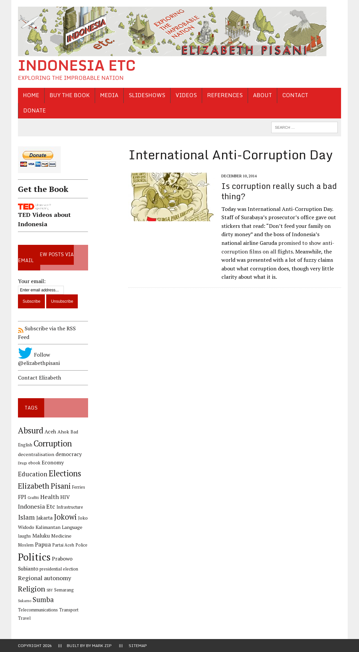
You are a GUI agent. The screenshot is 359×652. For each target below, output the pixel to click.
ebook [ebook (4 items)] (34, 463)
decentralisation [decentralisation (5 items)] (36, 454)
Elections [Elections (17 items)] (65, 473)
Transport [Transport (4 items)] (68, 610)
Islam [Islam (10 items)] (26, 517)
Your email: (32, 281)
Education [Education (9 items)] (32, 474)
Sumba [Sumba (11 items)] (43, 599)
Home (31, 95)
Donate (34, 110)
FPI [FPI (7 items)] (22, 497)
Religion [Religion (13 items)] (31, 588)
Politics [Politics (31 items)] (34, 557)
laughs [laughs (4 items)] (24, 536)
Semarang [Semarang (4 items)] (64, 590)
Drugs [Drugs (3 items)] (22, 463)
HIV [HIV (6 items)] (65, 497)
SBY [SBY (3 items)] (50, 590)
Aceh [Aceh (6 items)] (50, 431)
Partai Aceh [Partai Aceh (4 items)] (63, 545)
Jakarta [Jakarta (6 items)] (44, 517)
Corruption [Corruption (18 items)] (53, 443)
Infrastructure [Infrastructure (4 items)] (70, 507)
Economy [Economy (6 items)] (53, 462)
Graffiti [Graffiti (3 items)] (33, 497)
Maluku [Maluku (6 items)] (41, 535)
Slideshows (147, 95)
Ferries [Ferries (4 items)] (78, 487)
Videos (186, 95)
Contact (295, 95)
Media (109, 95)
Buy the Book (70, 95)
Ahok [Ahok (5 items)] (63, 431)
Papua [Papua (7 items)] (43, 544)
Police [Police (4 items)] (81, 545)
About (262, 95)
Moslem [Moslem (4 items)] (26, 545)
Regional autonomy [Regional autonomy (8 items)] (44, 578)
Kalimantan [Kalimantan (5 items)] (48, 527)
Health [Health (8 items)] (49, 497)
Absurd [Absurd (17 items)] (30, 430)
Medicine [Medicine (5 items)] (61, 536)
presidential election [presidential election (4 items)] (59, 569)
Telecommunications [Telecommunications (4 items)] (38, 610)
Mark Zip (102, 645)
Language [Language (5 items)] (72, 527)
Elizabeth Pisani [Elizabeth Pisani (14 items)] (44, 486)
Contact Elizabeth (39, 377)
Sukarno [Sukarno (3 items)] (24, 600)
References (225, 95)
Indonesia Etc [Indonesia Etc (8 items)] (36, 506)
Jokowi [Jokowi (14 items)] (65, 517)
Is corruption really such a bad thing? (279, 191)
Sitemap (138, 645)
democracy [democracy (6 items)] (69, 454)
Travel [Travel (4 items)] (24, 618)
